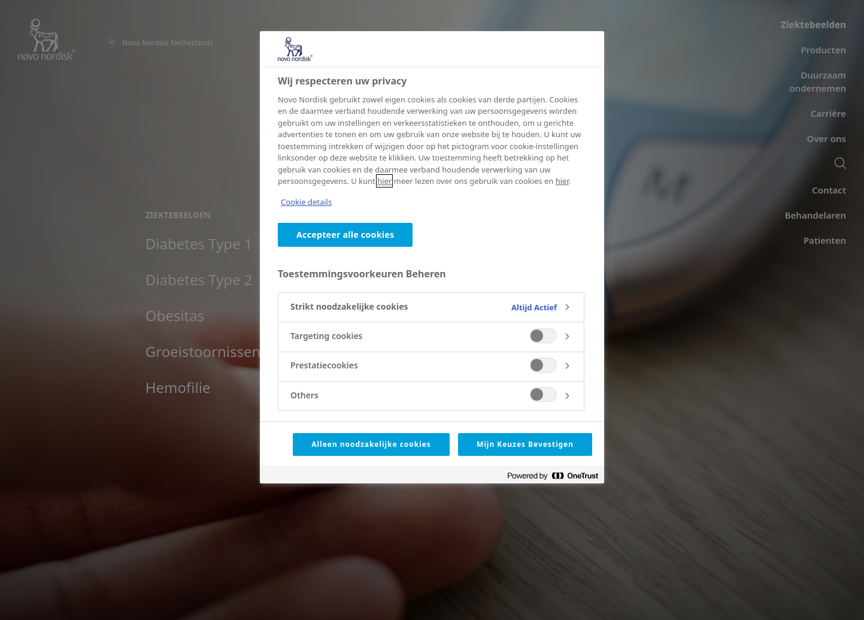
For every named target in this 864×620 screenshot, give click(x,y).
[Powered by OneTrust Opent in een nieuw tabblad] (552, 475)
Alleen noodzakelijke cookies (371, 444)
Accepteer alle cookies (345, 234)
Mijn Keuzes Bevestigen (525, 444)
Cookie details (306, 201)
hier (384, 181)
